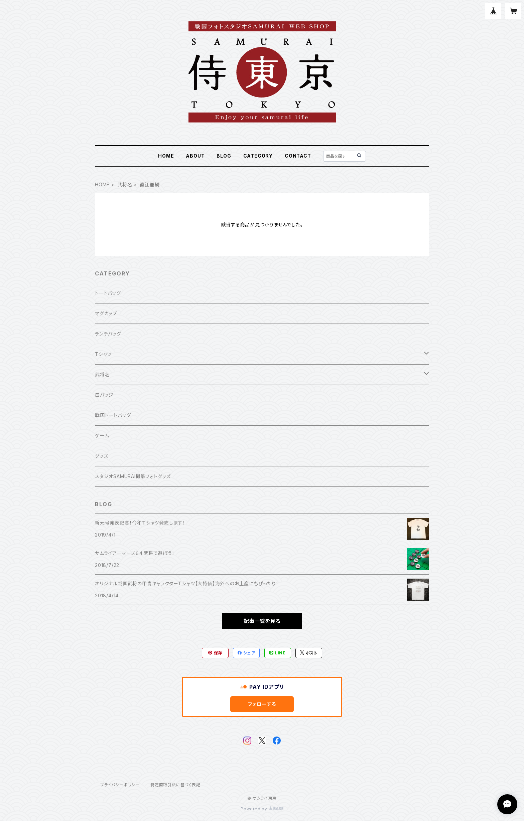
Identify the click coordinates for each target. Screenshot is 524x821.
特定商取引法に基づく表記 (175, 784)
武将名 (124, 184)
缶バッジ (104, 395)
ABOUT (195, 156)
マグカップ (106, 313)
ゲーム (102, 435)
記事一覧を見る (262, 621)
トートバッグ (108, 293)
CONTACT (298, 156)
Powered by (262, 808)
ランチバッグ (108, 334)
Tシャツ (103, 354)
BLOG (224, 156)
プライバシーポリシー (120, 784)
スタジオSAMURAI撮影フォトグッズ (133, 476)
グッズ (101, 456)
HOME (166, 156)
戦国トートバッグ (113, 415)
